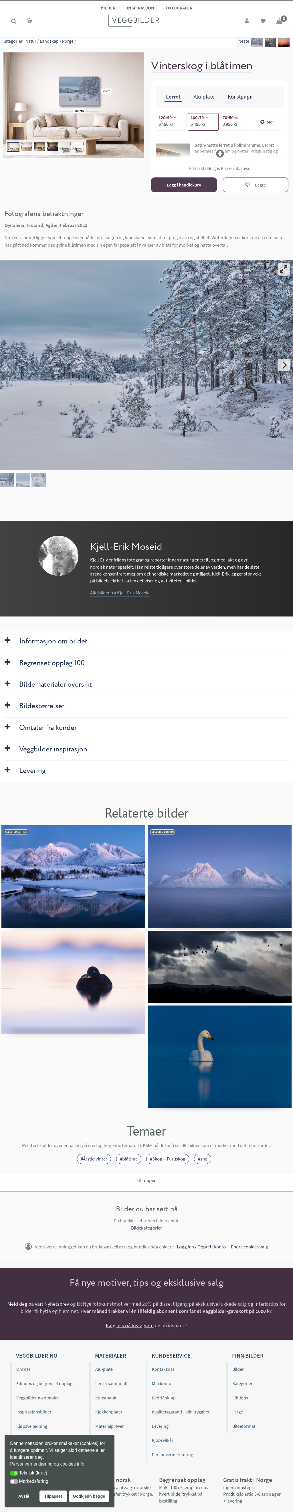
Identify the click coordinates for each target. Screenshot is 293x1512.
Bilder (108, 8)
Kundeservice (171, 1355)
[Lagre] (255, 184)
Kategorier (12, 43)
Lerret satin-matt (111, 1383)
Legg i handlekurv (184, 184)
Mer (267, 122)
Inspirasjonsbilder (34, 1412)
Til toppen (146, 1180)
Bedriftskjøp (164, 1397)
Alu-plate (104, 1369)
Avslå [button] (23, 1496)
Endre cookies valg (249, 1247)
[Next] (284, 365)
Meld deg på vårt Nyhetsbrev (38, 1303)
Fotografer (179, 8)
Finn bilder (248, 1355)
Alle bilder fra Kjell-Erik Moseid (120, 593)
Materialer (110, 1355)
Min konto (161, 1383)
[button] (14, 1473)
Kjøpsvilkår (162, 1440)
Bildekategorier (146, 1228)
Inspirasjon (140, 8)
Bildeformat (243, 1426)
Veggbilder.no (36, 1355)
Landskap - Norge (57, 43)
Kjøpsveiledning (31, 1426)
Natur (30, 43)
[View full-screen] (284, 269)
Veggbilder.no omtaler (37, 1397)
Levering (160, 1426)
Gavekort (104, 1440)
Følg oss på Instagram (130, 1325)
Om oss (23, 1369)
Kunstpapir (106, 1397)
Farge (237, 1412)
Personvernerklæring (172, 1454)
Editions (240, 1397)
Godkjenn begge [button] (89, 1496)
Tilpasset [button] (53, 1496)
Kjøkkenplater (108, 1412)
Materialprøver (109, 1426)
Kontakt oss (163, 1369)
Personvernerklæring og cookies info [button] (47, 1464)
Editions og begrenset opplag (44, 1383)
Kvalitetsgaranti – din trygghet (180, 1412)
